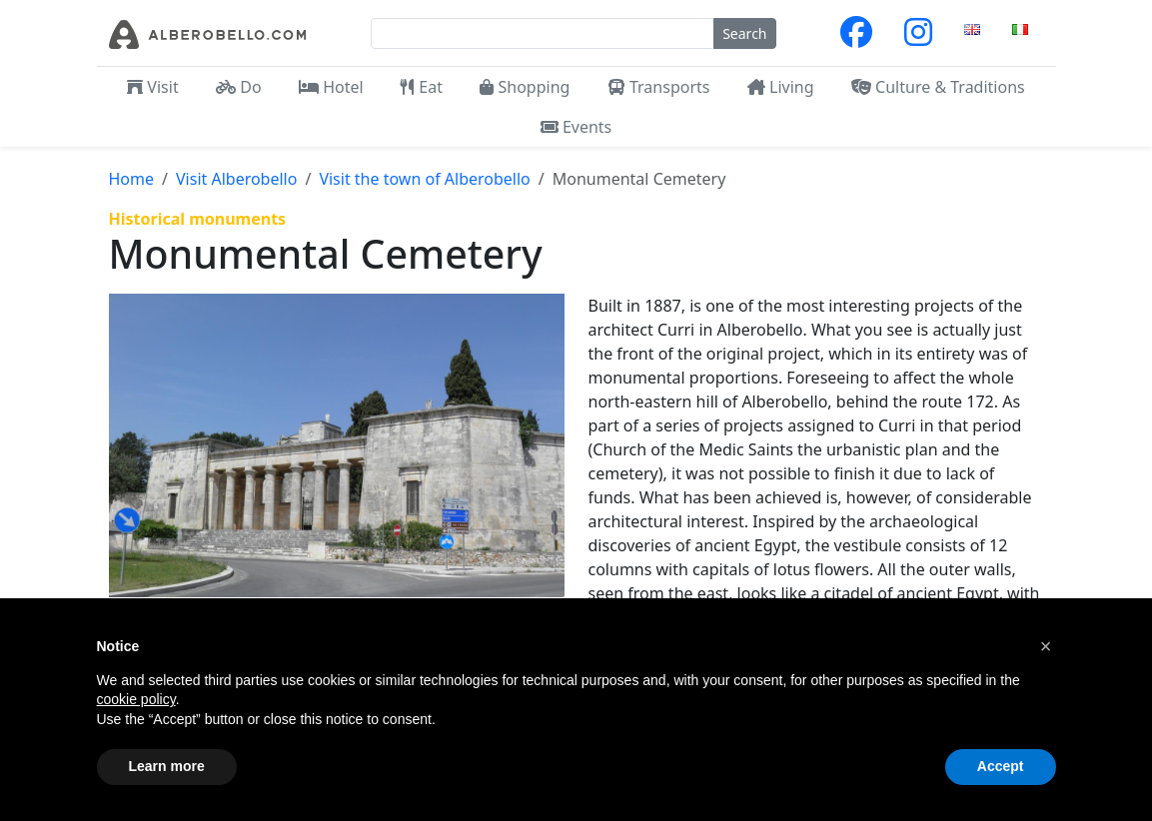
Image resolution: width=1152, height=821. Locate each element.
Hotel (331, 87)
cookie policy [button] (136, 699)
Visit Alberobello (236, 179)
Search (744, 33)
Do (239, 87)
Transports (658, 87)
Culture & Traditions (938, 87)
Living (780, 87)
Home (132, 179)
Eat (422, 87)
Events (576, 127)
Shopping (525, 87)
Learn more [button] (167, 766)
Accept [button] (1000, 766)
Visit (152, 87)
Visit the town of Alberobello (424, 179)
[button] (1046, 646)
